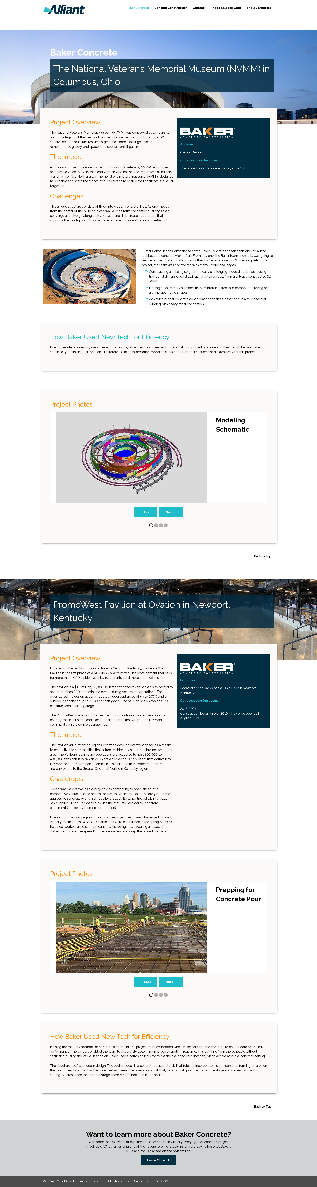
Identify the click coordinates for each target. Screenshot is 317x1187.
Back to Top (260, 555)
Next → (172, 512)
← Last (145, 512)
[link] (64, 9)
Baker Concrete (118, 7)
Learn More (153, 1158)
